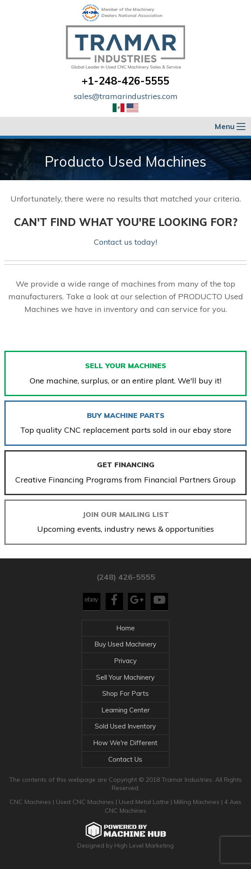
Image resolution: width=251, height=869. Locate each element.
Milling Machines (197, 802)
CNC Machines (31, 802)
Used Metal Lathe (145, 802)
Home (125, 628)
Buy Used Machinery (125, 644)
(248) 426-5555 (125, 577)
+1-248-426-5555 (125, 80)
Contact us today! (125, 242)
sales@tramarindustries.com (126, 96)
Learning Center (125, 710)
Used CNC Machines (86, 802)
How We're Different (125, 743)
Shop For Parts (125, 693)
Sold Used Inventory (125, 726)
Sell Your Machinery (125, 677)
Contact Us (125, 759)
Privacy (125, 661)
